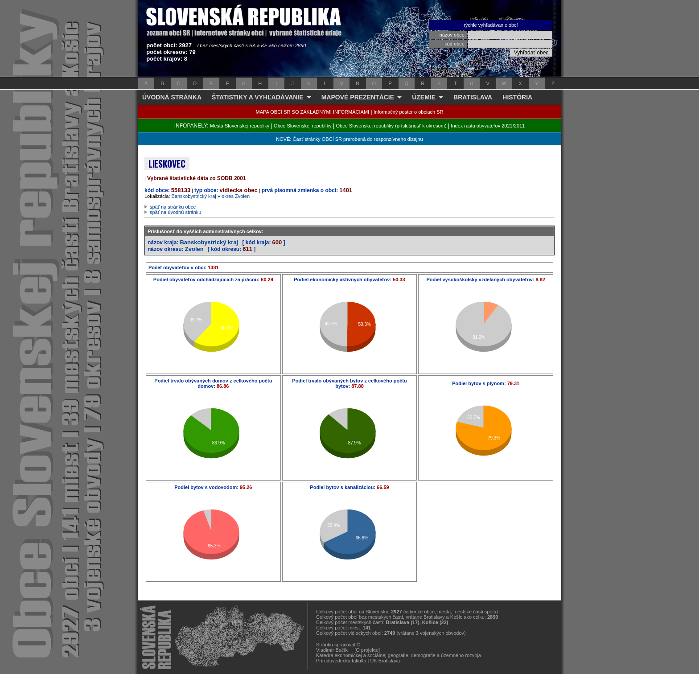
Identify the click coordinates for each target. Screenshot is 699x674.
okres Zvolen (236, 196)
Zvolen (194, 249)
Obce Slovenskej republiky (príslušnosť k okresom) (391, 125)
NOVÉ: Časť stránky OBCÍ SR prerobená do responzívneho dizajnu (349, 139)
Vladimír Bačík (332, 650)
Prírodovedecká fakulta (341, 660)
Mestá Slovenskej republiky (239, 125)
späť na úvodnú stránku (175, 212)
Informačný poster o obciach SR (409, 112)
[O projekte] (367, 650)
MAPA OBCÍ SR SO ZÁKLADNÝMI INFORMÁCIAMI (313, 112)
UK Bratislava (385, 660)
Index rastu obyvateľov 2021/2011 (488, 125)
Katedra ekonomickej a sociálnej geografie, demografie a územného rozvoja (398, 655)
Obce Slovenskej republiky (303, 125)
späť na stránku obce (173, 207)
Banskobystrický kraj (194, 196)
